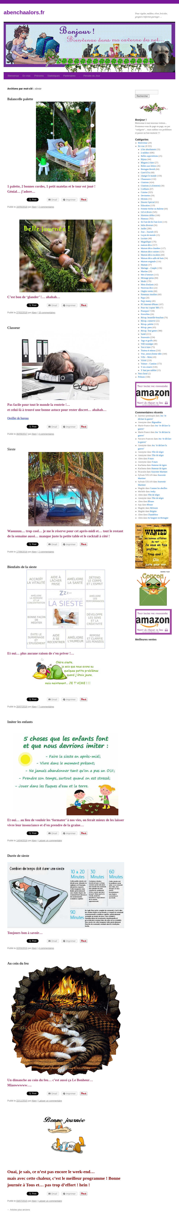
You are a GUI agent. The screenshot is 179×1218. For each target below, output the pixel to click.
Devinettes (145, 195)
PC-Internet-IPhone (149, 304)
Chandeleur (153, 514)
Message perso (147, 278)
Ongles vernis (147, 291)
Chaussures (146, 179)
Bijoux (144, 159)
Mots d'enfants (147, 284)
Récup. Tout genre (149, 330)
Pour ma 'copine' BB (150, 307)
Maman (144, 265)
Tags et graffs (147, 340)
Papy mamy (146, 301)
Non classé (143, 373)
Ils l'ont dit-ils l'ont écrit (151, 222)
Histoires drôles (148, 215)
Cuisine (144, 192)
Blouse (151, 501)
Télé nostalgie (147, 344)
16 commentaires (47, 312)
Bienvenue (13, 75)
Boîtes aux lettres (148, 166)
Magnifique (146, 241)
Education (145, 205)
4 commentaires (46, 434)
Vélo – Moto (146, 357)
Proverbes (145, 314)
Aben (34, 207)
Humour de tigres (159, 465)
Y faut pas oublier (149, 370)
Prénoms (39, 75)
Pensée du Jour (91, 75)
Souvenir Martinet (159, 471)
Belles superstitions (149, 156)
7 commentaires (46, 706)
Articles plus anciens (18, 1209)
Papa (143, 297)
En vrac (26, 75)
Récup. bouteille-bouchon (152, 317)
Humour (144, 218)
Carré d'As (145, 172)
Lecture (144, 238)
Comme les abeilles (158, 488)
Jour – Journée (147, 232)
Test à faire (146, 347)
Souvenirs (145, 337)
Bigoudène (156, 422)
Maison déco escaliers (150, 255)
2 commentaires (46, 207)
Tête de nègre (158, 452)
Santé (143, 334)
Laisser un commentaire (50, 840)
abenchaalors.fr (24, 12)
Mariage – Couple (149, 268)
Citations (145, 182)
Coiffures (145, 189)
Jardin (143, 228)
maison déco (146, 245)
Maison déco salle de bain (152, 258)
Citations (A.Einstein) (150, 185)
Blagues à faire (147, 162)
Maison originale (148, 261)
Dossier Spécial (148, 202)
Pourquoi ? (145, 311)
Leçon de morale (148, 235)
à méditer (145, 152)
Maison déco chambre (150, 248)
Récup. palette (147, 324)
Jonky (153, 491)
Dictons (144, 199)
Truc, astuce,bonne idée (151, 354)
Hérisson (154, 508)
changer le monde (148, 176)
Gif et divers (146, 212)
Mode (143, 281)
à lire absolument (148, 149)
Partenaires (69, 75)
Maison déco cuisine (150, 251)
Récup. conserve (148, 321)
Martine (144, 271)
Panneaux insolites (149, 294)
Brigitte (153, 511)
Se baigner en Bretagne (158, 518)
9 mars (151, 458)
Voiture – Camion (148, 363)
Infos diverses (147, 225)
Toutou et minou (148, 350)
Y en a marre (146, 367)
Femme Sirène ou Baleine (152, 208)
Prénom (141, 377)
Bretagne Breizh (148, 169)
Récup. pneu (146, 327)
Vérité (143, 360)
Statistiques (53, 75)
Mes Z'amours (147, 274)
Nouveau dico (147, 288)
